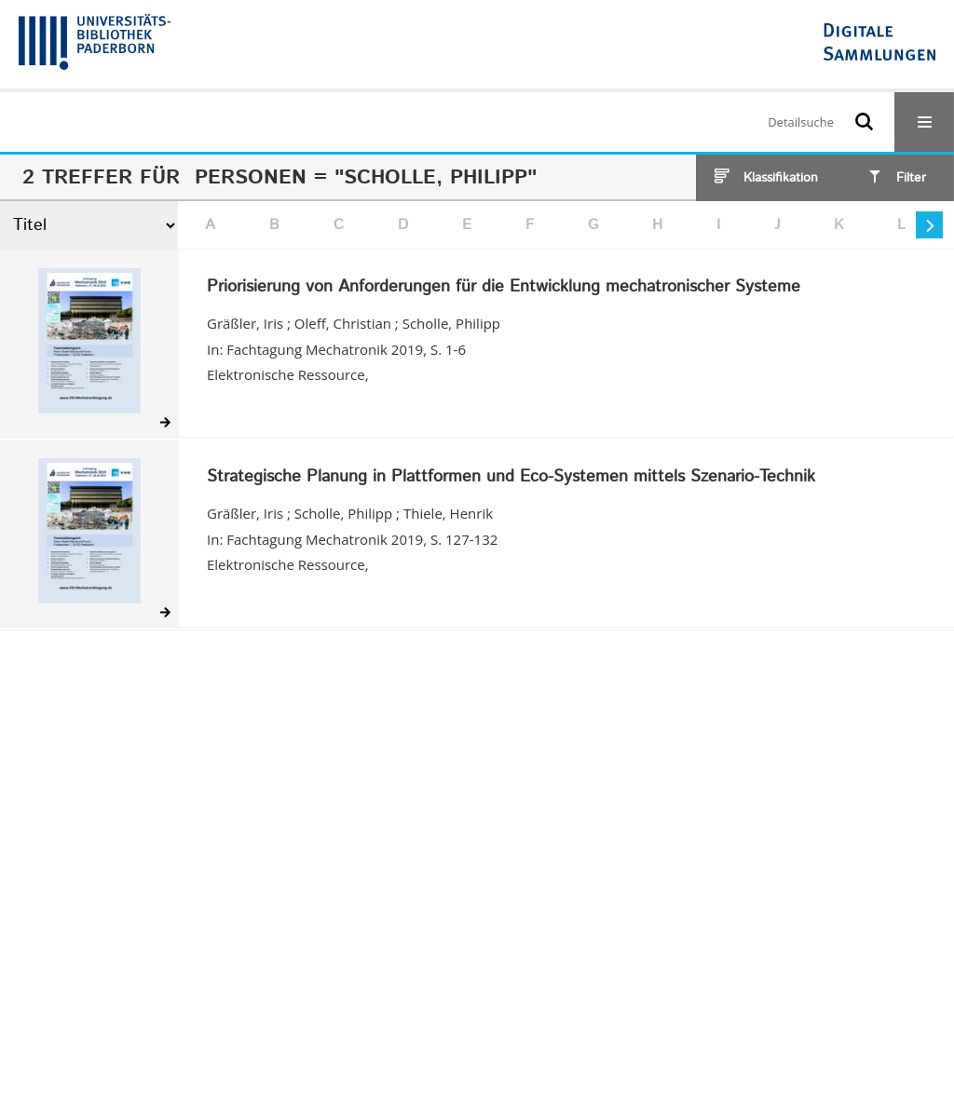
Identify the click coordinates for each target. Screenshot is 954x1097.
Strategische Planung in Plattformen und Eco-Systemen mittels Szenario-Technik (511, 477)
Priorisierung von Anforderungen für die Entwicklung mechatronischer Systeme (503, 288)
